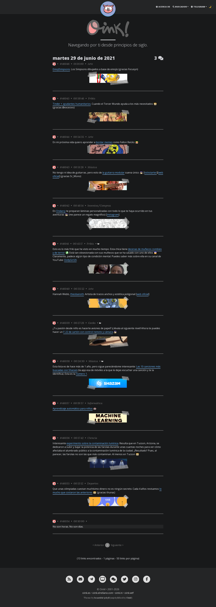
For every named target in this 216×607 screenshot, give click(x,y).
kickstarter (150, 172)
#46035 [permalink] (64, 483)
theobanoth (77, 294)
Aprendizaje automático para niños (73, 408)
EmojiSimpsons (61, 69)
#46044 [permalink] (64, 137)
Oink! (129, 597)
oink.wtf (129, 593)
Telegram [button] (198, 6)
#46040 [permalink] (65, 288)
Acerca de (163, 6)
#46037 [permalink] (64, 403)
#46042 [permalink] (64, 205)
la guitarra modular (113, 172)
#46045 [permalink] (64, 98)
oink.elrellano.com (102, 593)
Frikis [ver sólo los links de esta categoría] (91, 98)
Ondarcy (61, 211)
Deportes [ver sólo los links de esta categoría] (92, 483)
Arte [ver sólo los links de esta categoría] (90, 64)
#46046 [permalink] (64, 64)
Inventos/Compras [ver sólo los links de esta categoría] (99, 205)
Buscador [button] (180, 6)
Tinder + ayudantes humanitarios (72, 103)
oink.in (119, 593)
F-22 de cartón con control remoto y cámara (88, 332)
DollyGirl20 (70, 260)
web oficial (142, 294)
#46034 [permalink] (64, 521)
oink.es (86, 593)
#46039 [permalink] (65, 323)
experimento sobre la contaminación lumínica (92, 443)
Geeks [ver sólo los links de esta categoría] (92, 323)
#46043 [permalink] (64, 167)
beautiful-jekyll (102, 597)
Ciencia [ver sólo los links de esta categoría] (92, 438)
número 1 (81, 373)
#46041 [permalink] (64, 243)
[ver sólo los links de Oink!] (54, 64)
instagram (113, 214)
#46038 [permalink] (65, 361)
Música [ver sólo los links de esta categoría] (92, 167)
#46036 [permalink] (65, 438)
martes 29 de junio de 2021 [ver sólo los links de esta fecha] (84, 58)
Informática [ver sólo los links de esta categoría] (95, 403)
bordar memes (104, 142)
